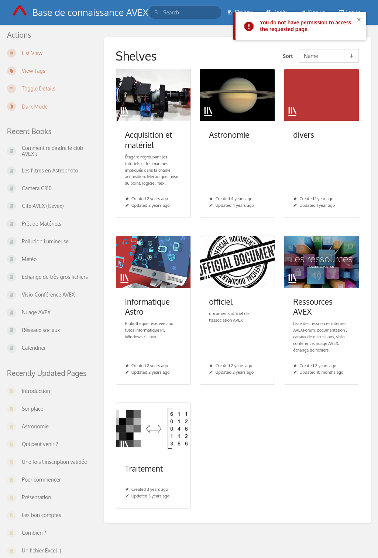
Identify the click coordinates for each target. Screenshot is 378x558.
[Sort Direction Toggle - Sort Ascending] (351, 55)
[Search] (156, 12)
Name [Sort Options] (311, 55)
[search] (185, 12)
